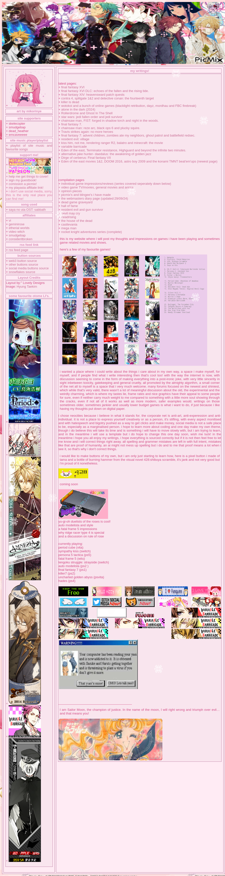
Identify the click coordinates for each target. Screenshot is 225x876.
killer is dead (70, 102)
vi (10, 220)
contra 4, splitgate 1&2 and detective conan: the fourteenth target (107, 98)
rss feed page (18, 250)
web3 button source (23, 261)
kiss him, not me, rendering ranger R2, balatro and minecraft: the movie (112, 143)
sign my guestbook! (22, 180)
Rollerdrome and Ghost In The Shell (86, 113)
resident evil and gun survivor (82, 209)
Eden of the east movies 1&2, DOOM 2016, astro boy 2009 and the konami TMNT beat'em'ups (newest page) (139, 161)
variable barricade (74, 146)
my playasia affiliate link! (26, 187)
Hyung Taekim (27, 286)
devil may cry (70, 213)
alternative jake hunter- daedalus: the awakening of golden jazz (106, 154)
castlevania (69, 224)
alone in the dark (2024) (78, 109)
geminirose (17, 224)
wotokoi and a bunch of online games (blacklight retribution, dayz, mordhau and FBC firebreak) (128, 106)
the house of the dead (76, 221)
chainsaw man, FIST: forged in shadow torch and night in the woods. (110, 120)
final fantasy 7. (71, 124)
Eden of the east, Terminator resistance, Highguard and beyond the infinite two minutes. (123, 150)
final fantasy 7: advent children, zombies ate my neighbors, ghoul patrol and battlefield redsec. (128, 135)
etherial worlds (19, 228)
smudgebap (17, 235)
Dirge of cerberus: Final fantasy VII (86, 158)
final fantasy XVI (72, 87)
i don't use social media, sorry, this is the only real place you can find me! (29, 195)
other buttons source (23, 264)
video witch (17, 231)
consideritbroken (20, 239)
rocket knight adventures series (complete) (91, 232)
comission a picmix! (23, 184)
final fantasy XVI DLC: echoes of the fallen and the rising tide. (105, 91)
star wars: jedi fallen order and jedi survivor (91, 117)
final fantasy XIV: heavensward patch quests (92, 94)
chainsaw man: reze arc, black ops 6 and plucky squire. (100, 128)
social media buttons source (29, 268)
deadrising (68, 217)
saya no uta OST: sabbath (27, 209)
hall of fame (69, 206)
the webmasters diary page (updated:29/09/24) (94, 198)
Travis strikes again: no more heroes (87, 132)
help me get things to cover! (28, 176)
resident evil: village (75, 139)
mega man (68, 228)
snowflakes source (22, 272)
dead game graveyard (76, 202)
